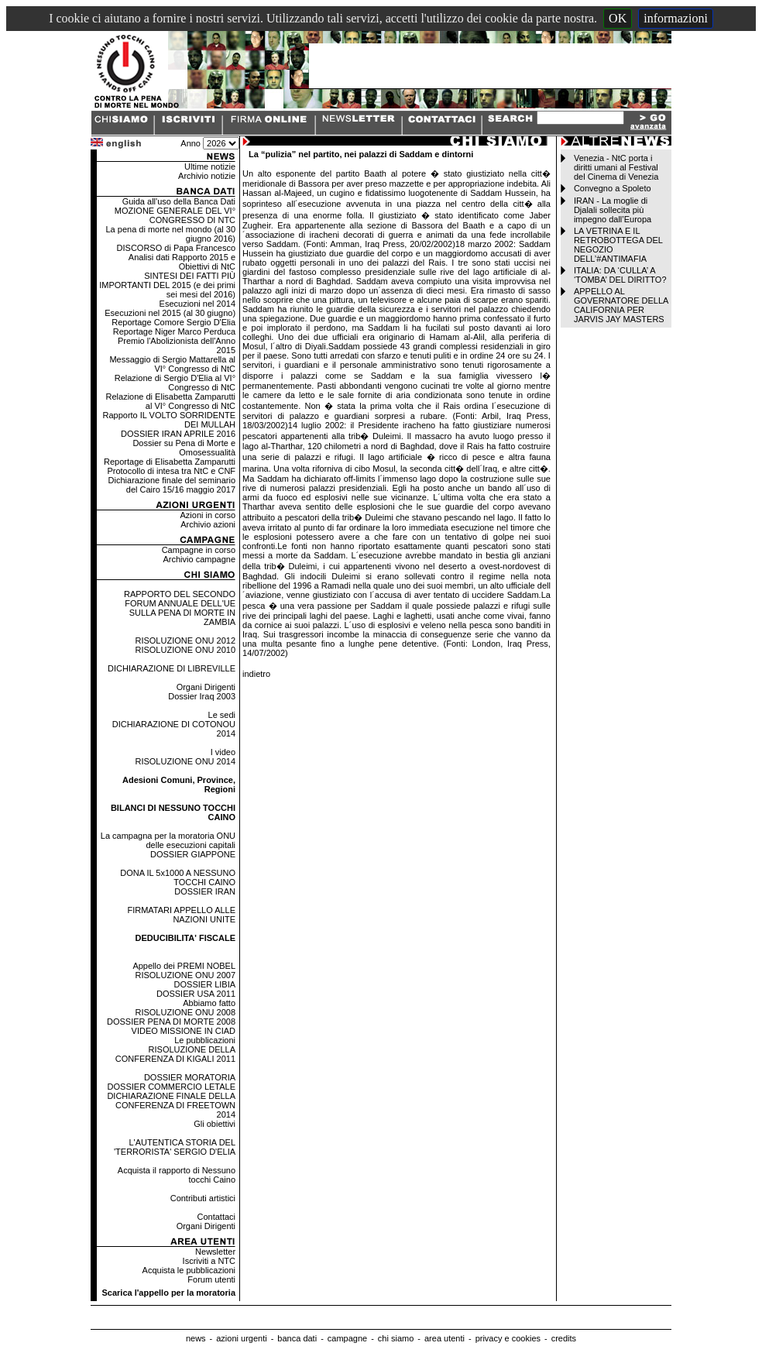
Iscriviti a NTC (209, 1260)
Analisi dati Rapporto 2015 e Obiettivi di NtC (182, 261)
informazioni (676, 18)
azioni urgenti (241, 1338)
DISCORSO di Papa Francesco (176, 247)
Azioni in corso (208, 515)
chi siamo (396, 1338)
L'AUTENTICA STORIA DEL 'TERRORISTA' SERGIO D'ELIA (174, 1147)
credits (563, 1338)
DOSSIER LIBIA (204, 984)
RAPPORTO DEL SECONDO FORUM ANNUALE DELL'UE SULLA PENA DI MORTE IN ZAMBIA (179, 608)
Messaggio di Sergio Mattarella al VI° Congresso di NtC (172, 364)
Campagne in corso (198, 550)
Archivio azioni (207, 524)
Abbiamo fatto (209, 1003)
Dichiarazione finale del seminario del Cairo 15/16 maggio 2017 (171, 485)
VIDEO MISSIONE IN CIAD (183, 1030)
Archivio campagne (199, 559)
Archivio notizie (206, 175)
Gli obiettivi (214, 1123)
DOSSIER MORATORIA (189, 1077)
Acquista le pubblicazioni (188, 1270)
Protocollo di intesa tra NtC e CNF (171, 471)
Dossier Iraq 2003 (201, 696)
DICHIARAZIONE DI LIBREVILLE (171, 668)
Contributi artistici (202, 1198)
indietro (256, 673)
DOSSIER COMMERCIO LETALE (171, 1086)
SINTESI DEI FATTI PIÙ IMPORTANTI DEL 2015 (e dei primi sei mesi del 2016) (167, 285)
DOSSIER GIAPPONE (192, 854)
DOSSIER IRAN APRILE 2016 (178, 433)
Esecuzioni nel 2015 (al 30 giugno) (170, 313)
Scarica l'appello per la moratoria (168, 1292)
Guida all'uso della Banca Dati (178, 201)
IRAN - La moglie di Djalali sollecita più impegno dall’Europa (612, 210)
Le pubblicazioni (204, 1040)
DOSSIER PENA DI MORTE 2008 (171, 1021)
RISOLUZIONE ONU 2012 (185, 640)
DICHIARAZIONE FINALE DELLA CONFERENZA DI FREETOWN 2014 (171, 1105)
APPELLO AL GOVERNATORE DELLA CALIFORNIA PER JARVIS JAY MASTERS (621, 305)
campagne (347, 1338)
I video (223, 752)
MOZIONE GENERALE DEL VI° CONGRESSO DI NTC (175, 215)
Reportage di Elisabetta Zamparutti (169, 461)
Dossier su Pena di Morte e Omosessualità (183, 447)
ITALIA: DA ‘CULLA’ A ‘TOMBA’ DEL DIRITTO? (620, 275)
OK (617, 18)
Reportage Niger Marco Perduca (174, 331)
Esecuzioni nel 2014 (197, 303)
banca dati (297, 1338)
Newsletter (215, 1251)
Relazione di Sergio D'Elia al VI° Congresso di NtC (175, 382)
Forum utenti (211, 1279)
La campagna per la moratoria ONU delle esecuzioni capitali (168, 840)
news (196, 1338)
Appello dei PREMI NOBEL (183, 965)
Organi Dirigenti (206, 687)
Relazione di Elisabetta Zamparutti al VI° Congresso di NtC (171, 401)
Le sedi (221, 714)
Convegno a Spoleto (612, 188)
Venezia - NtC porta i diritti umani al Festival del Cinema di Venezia (616, 167)
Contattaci (216, 1216)
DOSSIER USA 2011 (195, 993)
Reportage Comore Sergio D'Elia (173, 322)
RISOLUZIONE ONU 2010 (185, 649)
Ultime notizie (209, 166)
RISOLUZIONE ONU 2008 (185, 1012)
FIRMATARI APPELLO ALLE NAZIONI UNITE (181, 914)
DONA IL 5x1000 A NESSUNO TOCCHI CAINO (177, 877)
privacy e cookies (508, 1338)
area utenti (444, 1338)
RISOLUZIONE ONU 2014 (185, 761)
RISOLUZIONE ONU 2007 (185, 975)
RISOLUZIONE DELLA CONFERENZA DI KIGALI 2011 (175, 1054)
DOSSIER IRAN (204, 891)
